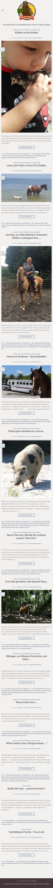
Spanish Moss (12, 648)
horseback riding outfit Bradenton (37, 646)
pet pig (10, 157)
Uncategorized (35, 29)
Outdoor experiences (39, 225)
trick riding (11, 781)
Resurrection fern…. (26, 702)
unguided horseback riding (12, 527)
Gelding (21, 690)
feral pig (3, 523)
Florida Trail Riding (11, 225)
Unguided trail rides (31, 157)
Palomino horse (20, 347)
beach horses (8, 421)
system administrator (35, 38)
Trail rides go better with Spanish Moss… (26, 581)
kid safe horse (22, 423)
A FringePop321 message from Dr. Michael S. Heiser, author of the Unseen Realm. (26, 884)
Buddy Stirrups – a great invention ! (26, 788)
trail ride (18, 648)
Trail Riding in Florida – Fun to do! (26, 832)
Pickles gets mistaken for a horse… (26, 431)
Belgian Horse (38, 644)
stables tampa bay (31, 423)
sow (38, 525)
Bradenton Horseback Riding (42, 153)
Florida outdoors (19, 155)
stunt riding (43, 525)
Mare (2, 347)
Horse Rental (39, 572)
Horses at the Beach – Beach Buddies (26, 356)
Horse (42, 690)
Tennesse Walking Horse (31, 347)
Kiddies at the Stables (26, 32)
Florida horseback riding (7, 345)
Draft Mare (46, 644)
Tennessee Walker (43, 347)
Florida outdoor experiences (22, 29)
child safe (12, 155)
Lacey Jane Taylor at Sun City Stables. (26, 165)
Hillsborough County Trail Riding (32, 155)
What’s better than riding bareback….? (26, 743)
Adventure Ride (39, 223)
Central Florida (5, 155)
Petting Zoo (15, 157)
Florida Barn (4, 572)
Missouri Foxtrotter (32, 692)
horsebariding (45, 822)
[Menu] (2, 10)
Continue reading (26, 147)
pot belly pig (22, 157)
